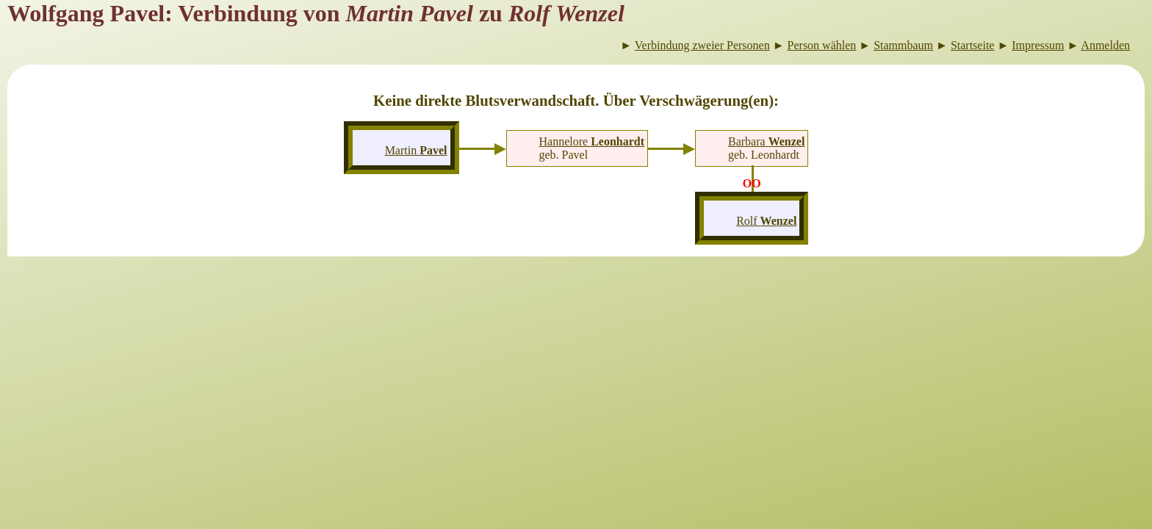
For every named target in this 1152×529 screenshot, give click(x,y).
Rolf (766, 221)
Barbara (766, 141)
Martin (416, 150)
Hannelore (592, 141)
